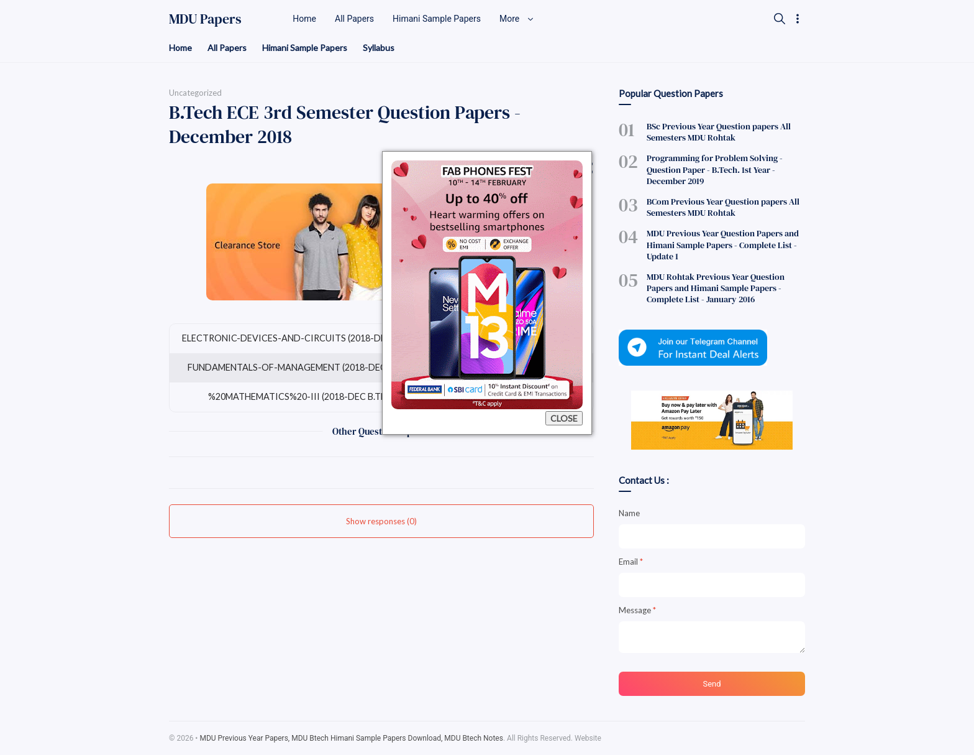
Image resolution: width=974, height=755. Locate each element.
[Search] (779, 18)
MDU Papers (205, 18)
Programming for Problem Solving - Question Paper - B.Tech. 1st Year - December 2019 (715, 169)
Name (629, 513)
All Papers (227, 47)
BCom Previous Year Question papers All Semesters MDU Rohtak (723, 207)
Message (637, 610)
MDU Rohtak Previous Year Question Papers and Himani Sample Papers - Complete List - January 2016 (716, 288)
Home (180, 47)
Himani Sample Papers (304, 47)
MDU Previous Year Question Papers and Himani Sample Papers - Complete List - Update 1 (723, 244)
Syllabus (378, 47)
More (516, 19)
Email (631, 562)
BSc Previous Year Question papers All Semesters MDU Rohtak (719, 132)
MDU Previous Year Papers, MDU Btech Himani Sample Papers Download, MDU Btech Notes (351, 738)
